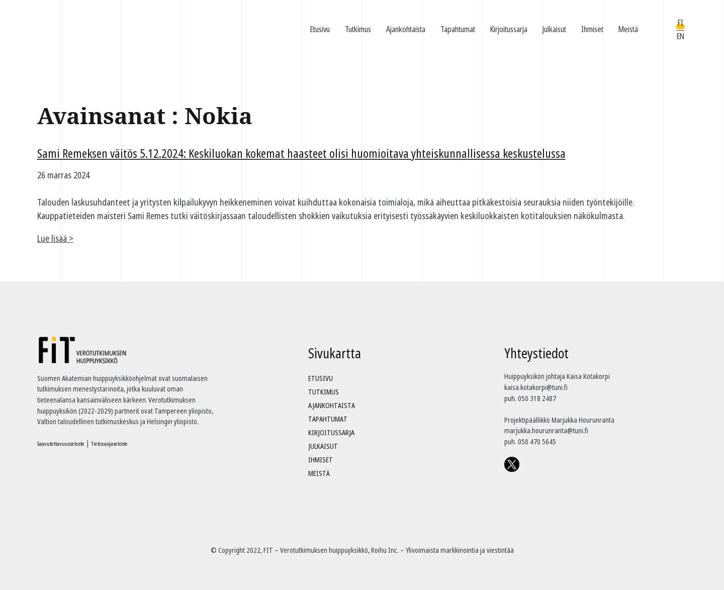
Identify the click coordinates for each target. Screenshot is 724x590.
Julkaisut (554, 29)
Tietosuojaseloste (109, 443)
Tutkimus (358, 29)
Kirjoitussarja (508, 29)
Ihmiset (592, 29)
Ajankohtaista (405, 29)
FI (680, 22)
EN (680, 36)
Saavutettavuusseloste (60, 443)
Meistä (628, 29)
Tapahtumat (457, 29)
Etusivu (320, 29)
